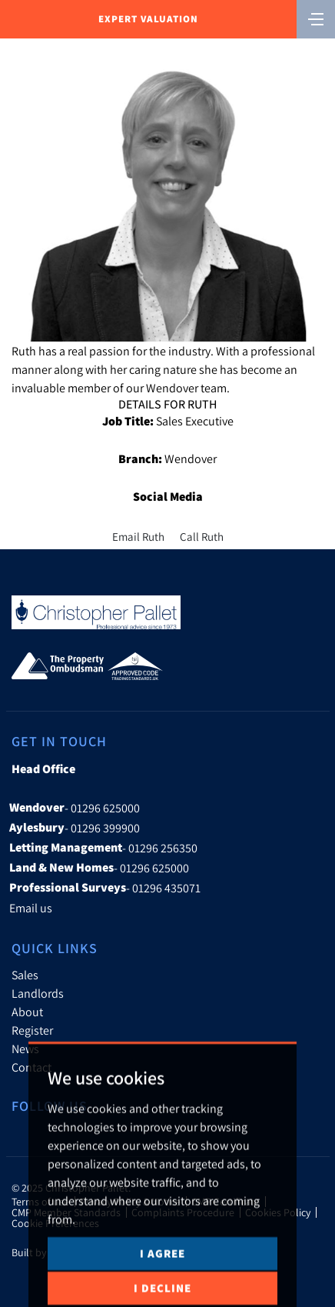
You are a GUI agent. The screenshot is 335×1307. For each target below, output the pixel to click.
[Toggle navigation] (315, 18)
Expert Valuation (148, 18)
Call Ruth (202, 536)
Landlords (38, 993)
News (25, 1048)
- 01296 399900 (74, 828)
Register (32, 1030)
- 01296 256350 (103, 848)
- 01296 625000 (74, 808)
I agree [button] (162, 1277)
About (27, 1011)
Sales (25, 974)
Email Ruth (138, 536)
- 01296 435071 (105, 888)
